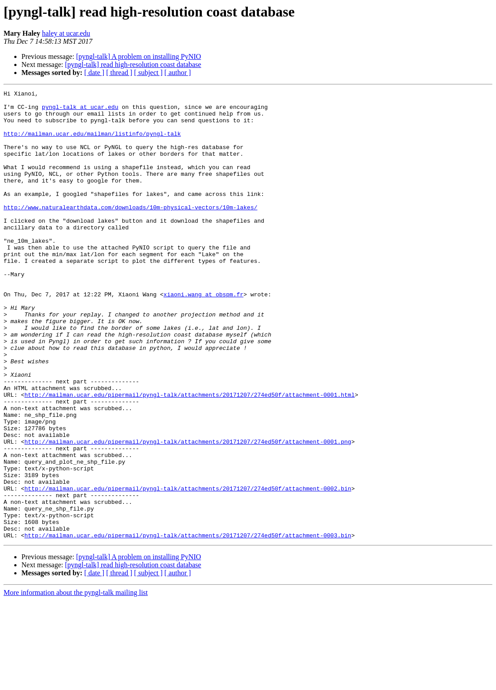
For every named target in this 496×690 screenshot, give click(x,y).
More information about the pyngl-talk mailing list (76, 682)
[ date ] (94, 72)
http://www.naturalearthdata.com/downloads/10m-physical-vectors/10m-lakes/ (130, 231)
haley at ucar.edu (66, 33)
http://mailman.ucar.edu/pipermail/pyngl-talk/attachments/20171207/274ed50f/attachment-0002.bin (188, 569)
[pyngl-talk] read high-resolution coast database (133, 64)
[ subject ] (148, 72)
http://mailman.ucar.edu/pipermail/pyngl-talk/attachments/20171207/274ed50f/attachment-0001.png (188, 512)
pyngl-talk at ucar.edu (80, 111)
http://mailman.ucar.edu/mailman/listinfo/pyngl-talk (92, 143)
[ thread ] (119, 72)
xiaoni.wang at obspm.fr (203, 336)
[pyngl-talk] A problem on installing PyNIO (138, 56)
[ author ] (177, 72)
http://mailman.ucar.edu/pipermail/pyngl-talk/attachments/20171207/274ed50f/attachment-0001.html (190, 456)
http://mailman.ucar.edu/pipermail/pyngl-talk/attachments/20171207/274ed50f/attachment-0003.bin (188, 625)
